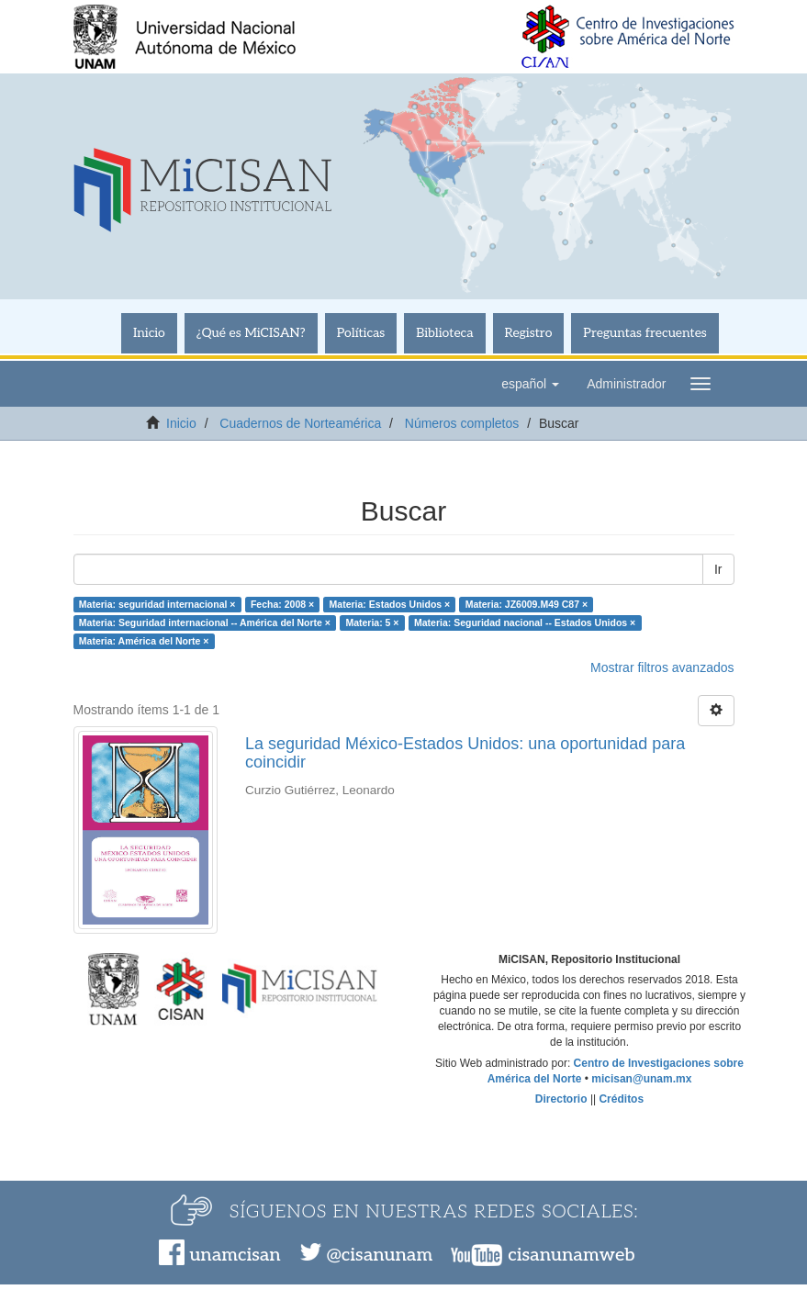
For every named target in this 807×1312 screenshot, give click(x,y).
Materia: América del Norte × (144, 640)
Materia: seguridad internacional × (157, 604)
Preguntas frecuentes (644, 333)
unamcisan (234, 1255)
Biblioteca (444, 333)
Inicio (149, 333)
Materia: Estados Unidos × (390, 604)
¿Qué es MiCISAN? (251, 333)
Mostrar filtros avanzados (662, 667)
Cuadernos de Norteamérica (300, 423)
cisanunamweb (571, 1255)
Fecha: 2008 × (282, 604)
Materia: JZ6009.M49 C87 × (526, 604)
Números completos (462, 423)
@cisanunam (379, 1255)
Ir (718, 569)
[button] (530, 384)
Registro (529, 333)
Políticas (361, 333)
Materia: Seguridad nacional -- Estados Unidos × (524, 622)
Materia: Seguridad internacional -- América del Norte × (205, 622)
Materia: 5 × (371, 622)
